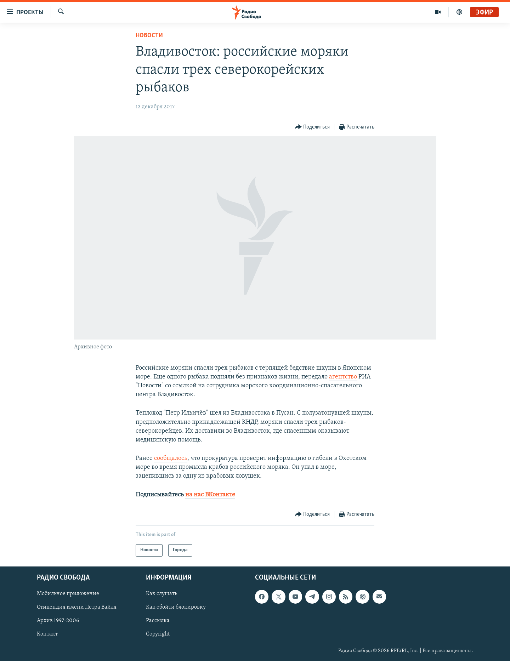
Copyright (158, 634)
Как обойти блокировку (176, 607)
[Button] (312, 127)
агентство (343, 377)
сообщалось (170, 458)
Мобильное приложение (68, 594)
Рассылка (158, 620)
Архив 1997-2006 (58, 620)
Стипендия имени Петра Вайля (77, 607)
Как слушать (161, 594)
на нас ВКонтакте (210, 494)
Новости (149, 35)
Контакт (47, 634)
